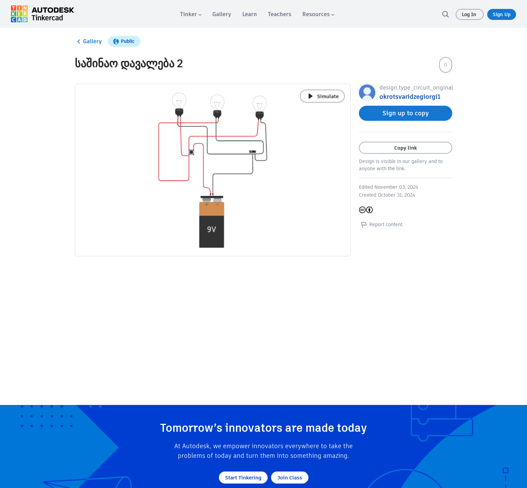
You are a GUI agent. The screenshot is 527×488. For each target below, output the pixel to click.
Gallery (88, 41)
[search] (445, 14)
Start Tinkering (243, 477)
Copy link (405, 147)
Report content (380, 224)
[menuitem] (191, 14)
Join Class (289, 477)
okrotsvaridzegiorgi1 (410, 96)
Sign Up (502, 14)
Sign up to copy (406, 113)
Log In (470, 14)
